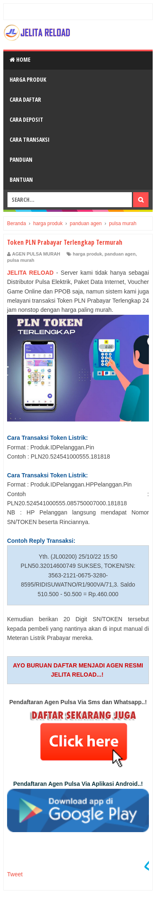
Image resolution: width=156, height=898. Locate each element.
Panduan (21, 159)
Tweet (14, 874)
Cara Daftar (25, 99)
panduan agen (120, 253)
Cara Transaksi (30, 139)
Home (20, 59)
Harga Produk (28, 79)
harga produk (87, 253)
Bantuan (21, 179)
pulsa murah (20, 260)
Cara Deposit (26, 119)
